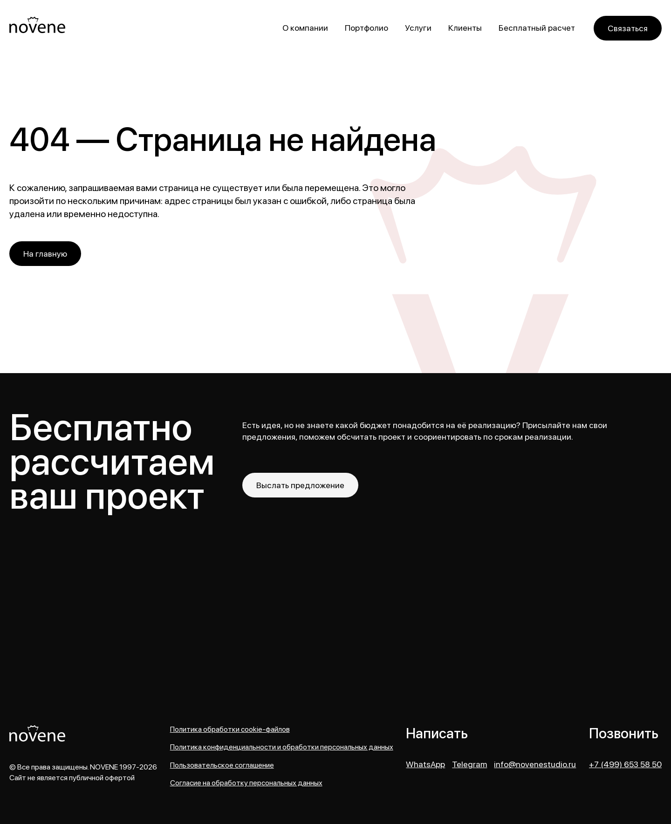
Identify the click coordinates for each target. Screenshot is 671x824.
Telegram (469, 764)
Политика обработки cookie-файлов (230, 729)
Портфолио (366, 28)
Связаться (628, 28)
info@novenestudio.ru (535, 764)
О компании (305, 28)
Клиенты (465, 28)
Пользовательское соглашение (222, 765)
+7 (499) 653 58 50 (625, 764)
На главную (45, 254)
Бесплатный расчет (537, 28)
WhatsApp (425, 764)
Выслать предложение (300, 485)
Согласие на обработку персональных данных (246, 783)
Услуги (418, 28)
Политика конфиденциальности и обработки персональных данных (281, 747)
